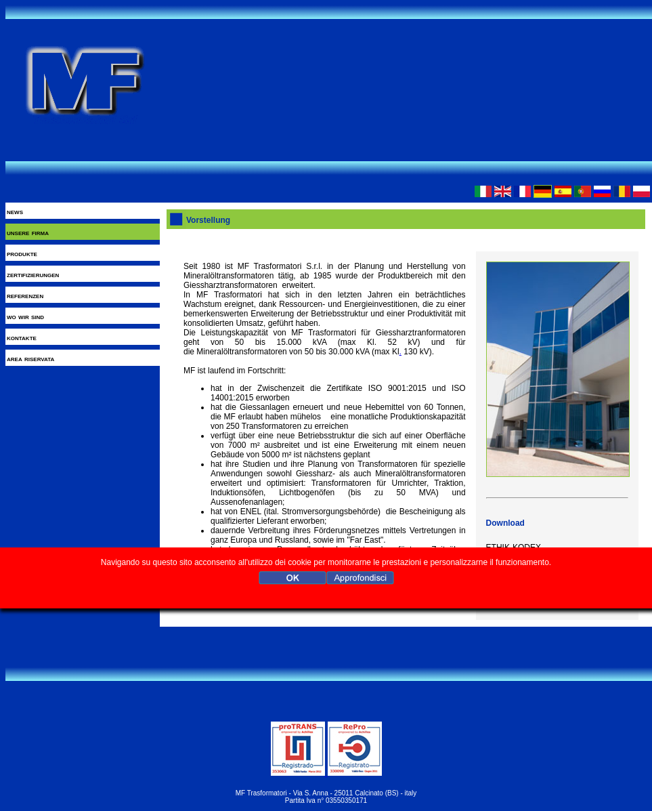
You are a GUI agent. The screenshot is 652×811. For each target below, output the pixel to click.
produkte (22, 253)
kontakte (22, 337)
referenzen (25, 295)
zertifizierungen (33, 274)
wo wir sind (25, 316)
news (15, 211)
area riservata (30, 358)
